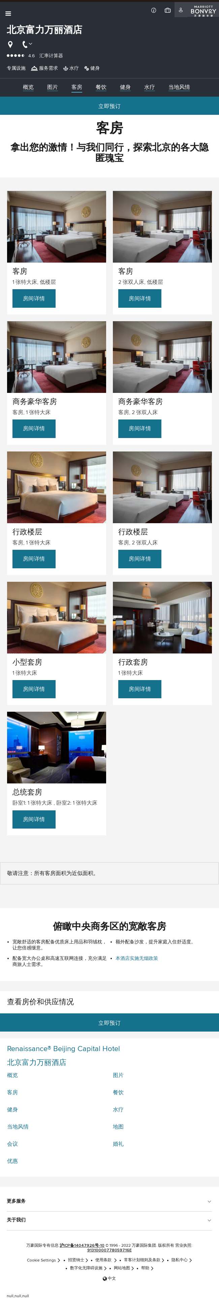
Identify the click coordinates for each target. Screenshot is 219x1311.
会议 (12, 1144)
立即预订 (109, 106)
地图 (118, 1127)
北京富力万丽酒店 (36, 1063)
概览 (12, 1075)
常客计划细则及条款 (144, 1260)
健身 (12, 1109)
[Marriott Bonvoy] (203, 9)
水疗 (118, 1109)
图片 (118, 1075)
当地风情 (18, 1127)
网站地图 (124, 1268)
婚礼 (118, 1144)
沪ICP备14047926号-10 (82, 1246)
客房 (12, 1092)
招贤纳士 (78, 1260)
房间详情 (34, 298)
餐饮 (118, 1092)
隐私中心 (181, 1260)
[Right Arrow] (211, 87)
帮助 (147, 1268)
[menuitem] (28, 87)
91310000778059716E (109, 1250)
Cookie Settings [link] (44, 1260)
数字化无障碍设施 (88, 1268)
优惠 (12, 1161)
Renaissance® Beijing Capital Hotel (63, 1049)
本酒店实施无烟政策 (137, 958)
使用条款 (106, 1260)
